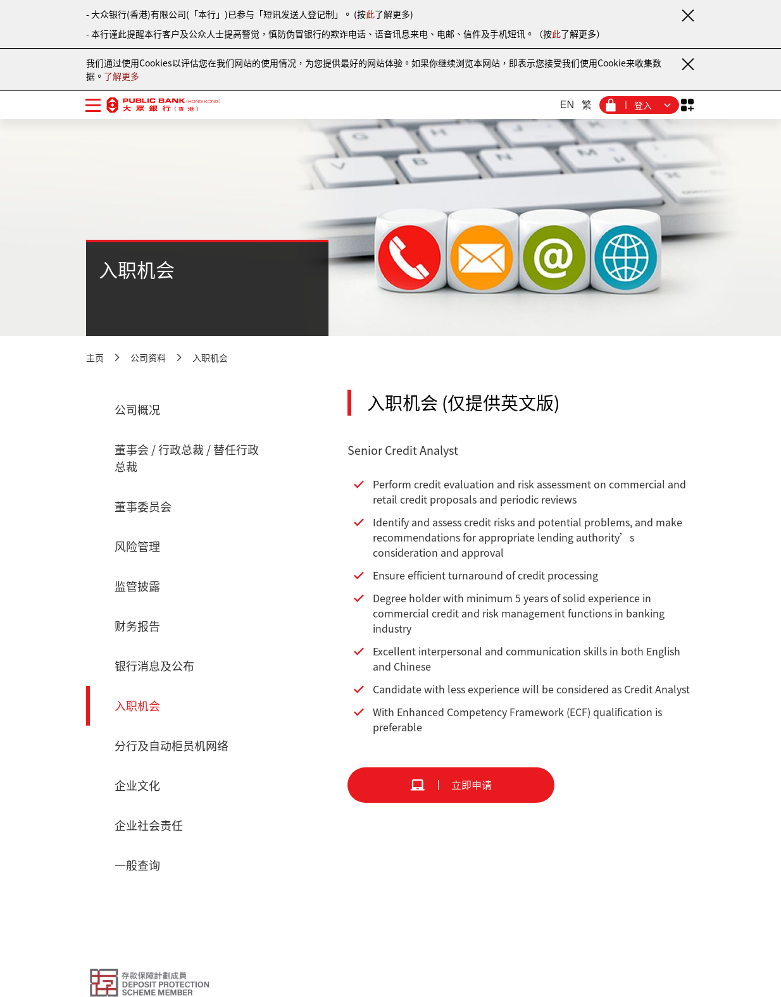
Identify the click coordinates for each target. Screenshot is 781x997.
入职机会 (210, 357)
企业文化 (137, 785)
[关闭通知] (687, 15)
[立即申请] (450, 785)
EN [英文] (567, 104)
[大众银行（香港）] (163, 104)
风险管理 (137, 546)
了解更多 (121, 76)
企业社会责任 (149, 825)
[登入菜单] (639, 105)
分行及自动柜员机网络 (171, 745)
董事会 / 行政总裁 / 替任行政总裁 (187, 458)
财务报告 (137, 626)
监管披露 (137, 586)
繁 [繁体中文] (587, 104)
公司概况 (137, 409)
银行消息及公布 (154, 665)
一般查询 (137, 865)
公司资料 (148, 357)
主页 (95, 357)
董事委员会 (143, 506)
